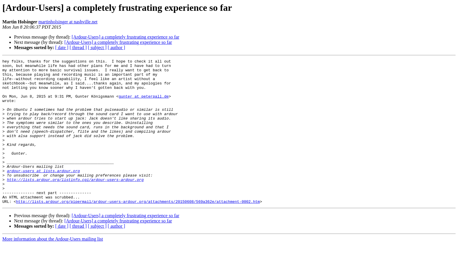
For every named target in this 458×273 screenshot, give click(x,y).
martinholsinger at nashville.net (68, 21)
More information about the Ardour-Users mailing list (52, 267)
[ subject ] (97, 47)
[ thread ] (78, 47)
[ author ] (116, 47)
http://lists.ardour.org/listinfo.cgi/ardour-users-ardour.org (75, 204)
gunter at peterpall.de (144, 104)
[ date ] (61, 47)
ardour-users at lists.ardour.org (43, 193)
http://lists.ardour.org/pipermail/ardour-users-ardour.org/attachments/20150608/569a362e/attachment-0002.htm (138, 230)
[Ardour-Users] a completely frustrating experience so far (125, 36)
